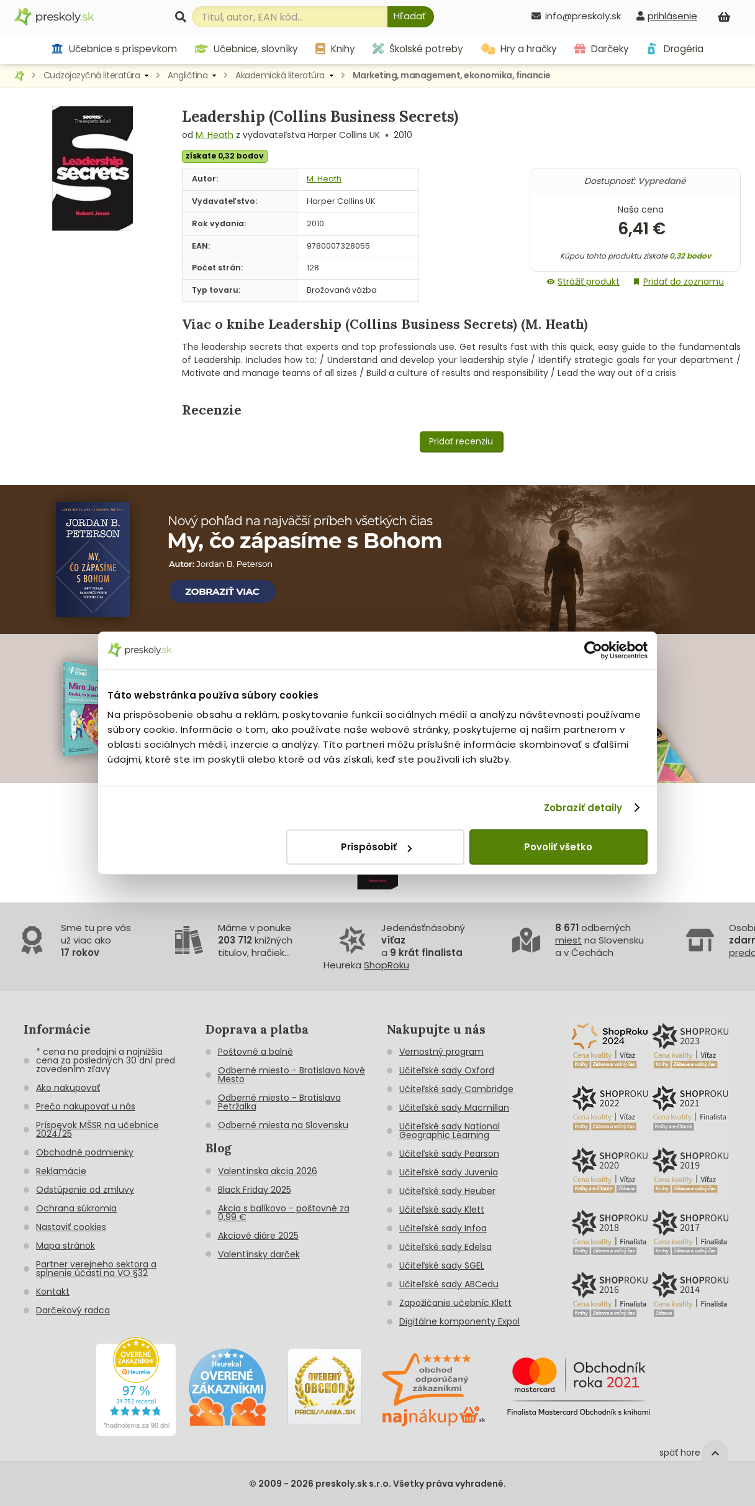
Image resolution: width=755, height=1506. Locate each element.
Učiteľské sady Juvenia (448, 1172)
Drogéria (674, 48)
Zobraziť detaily (583, 807)
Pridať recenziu (461, 441)
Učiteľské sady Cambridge (456, 1089)
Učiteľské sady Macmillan (454, 1107)
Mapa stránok (65, 1245)
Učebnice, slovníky (246, 48)
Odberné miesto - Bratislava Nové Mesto (291, 1074)
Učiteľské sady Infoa (443, 1228)
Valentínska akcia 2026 (267, 1171)
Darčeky (601, 48)
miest (568, 940)
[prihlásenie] (666, 15)
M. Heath (214, 135)
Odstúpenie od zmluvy (85, 1189)
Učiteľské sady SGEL (441, 1265)
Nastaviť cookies (71, 1227)
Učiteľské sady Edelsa (445, 1247)
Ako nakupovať (68, 1087)
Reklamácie (61, 1171)
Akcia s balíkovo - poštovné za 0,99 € (284, 1212)
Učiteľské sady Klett (441, 1209)
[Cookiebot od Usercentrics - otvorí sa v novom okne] (593, 650)
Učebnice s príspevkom (114, 48)
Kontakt (53, 1291)
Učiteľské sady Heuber (447, 1191)
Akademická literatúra (280, 75)
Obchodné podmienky (84, 1152)
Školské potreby (418, 48)
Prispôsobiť (376, 846)
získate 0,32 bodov (225, 155)
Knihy (335, 48)
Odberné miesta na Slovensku (283, 1125)
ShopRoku (386, 964)
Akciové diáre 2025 (258, 1235)
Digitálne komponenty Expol (459, 1321)
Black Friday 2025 (254, 1189)
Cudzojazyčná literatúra (91, 75)
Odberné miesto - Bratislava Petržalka (279, 1102)
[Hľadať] (410, 16)
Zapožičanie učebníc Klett (455, 1303)
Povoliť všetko (558, 846)
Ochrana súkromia (76, 1208)
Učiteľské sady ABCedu (449, 1284)
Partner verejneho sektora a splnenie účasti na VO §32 (96, 1268)
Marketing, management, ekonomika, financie (452, 75)
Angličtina (187, 75)
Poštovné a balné (255, 1051)
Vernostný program (441, 1051)
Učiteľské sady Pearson (449, 1153)
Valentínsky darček (259, 1254)
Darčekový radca (73, 1310)
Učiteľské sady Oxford (446, 1070)
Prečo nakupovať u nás (85, 1106)
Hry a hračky (519, 48)
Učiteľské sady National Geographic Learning (449, 1130)
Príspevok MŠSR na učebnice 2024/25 (97, 1129)
